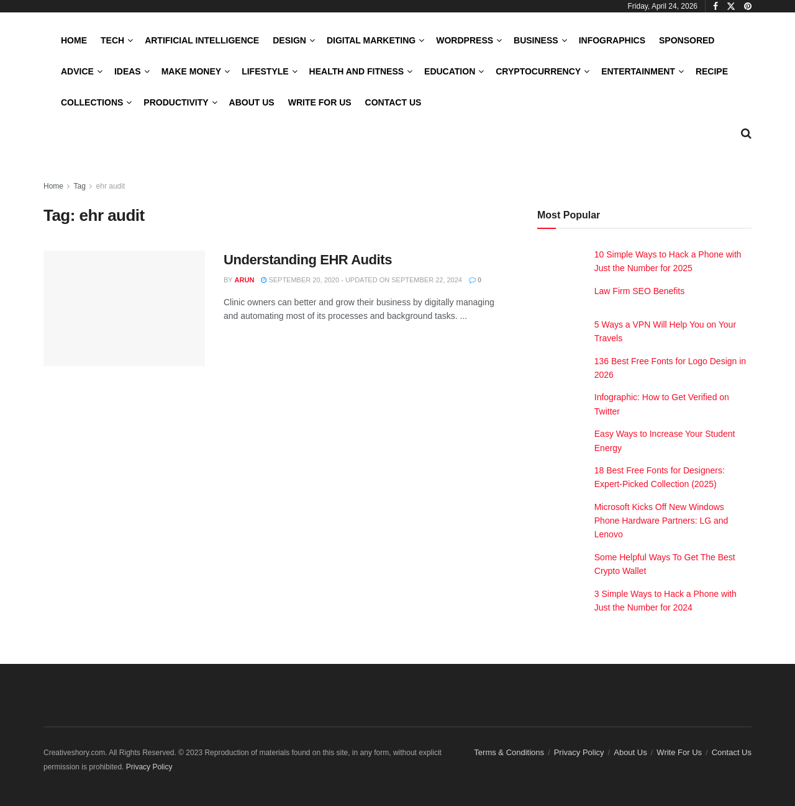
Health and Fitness (356, 71)
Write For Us (320, 102)
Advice (77, 71)
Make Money (191, 71)
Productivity (175, 102)
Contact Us (393, 102)
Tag (79, 186)
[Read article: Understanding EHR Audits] (124, 308)
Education (449, 71)
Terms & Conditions (509, 752)
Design (289, 40)
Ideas (127, 71)
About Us (252, 102)
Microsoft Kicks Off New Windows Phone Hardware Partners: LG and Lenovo (661, 521)
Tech (112, 40)
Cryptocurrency (538, 71)
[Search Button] (746, 133)
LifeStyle (265, 71)
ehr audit (110, 186)
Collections (92, 102)
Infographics (612, 40)
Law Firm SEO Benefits (639, 291)
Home (74, 40)
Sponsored (686, 40)
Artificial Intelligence (202, 40)
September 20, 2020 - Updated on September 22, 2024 (361, 280)
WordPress (464, 40)
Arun (245, 280)
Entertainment (638, 71)
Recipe (712, 71)
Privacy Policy (579, 752)
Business (536, 40)
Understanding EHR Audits (308, 259)
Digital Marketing (371, 40)
